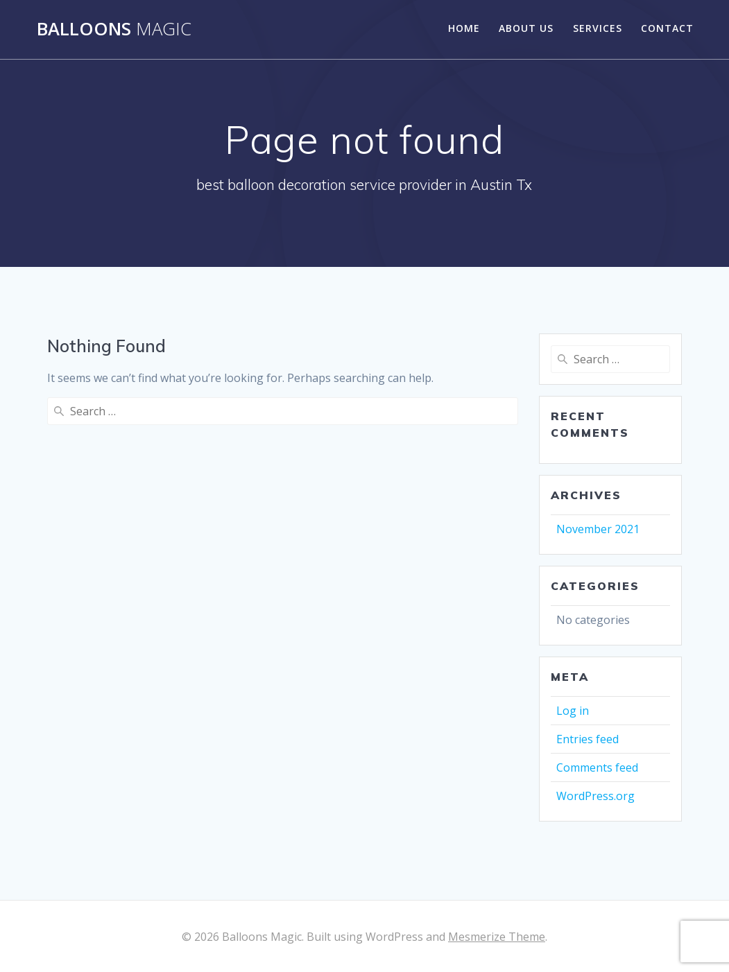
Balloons (114, 29)
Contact (667, 28)
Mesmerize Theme (496, 936)
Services (597, 28)
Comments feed (597, 767)
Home (464, 28)
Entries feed (587, 739)
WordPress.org (595, 796)
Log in (572, 710)
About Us (526, 28)
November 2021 (598, 529)
